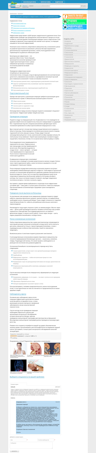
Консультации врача (71, 70)
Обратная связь (46, 2)
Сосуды (67, 106)
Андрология (69, 43)
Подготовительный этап (19, 23)
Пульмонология (70, 99)
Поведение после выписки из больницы (24, 28)
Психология (68, 97)
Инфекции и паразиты (72, 66)
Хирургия (68, 117)
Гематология (69, 52)
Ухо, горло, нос (69, 113)
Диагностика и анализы (72, 61)
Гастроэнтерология (71, 50)
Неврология (69, 75)
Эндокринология (70, 120)
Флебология (69, 115)
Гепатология (69, 55)
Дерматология (69, 59)
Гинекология (69, 57)
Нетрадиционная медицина (73, 77)
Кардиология (69, 68)
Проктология (69, 90)
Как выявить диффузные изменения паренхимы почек (52, 356)
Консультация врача (29, 2)
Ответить (13, 398)
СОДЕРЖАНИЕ (59, 2)
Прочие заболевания (71, 93)
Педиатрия (68, 88)
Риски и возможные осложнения (22, 30)
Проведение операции (19, 25)
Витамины (68, 48)
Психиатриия (69, 95)
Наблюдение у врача (18, 32)
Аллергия (68, 41)
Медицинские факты (71, 73)
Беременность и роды (72, 46)
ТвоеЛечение (13, 13)
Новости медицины (71, 79)
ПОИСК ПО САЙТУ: (45, 5)
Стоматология (69, 108)
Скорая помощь (70, 104)
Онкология (68, 82)
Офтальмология (70, 86)
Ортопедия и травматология (74, 84)
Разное (67, 102)
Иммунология (69, 64)
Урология (20, 13)
